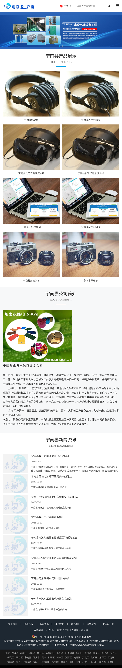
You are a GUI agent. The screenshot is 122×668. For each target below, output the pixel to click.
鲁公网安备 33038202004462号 (49, 637)
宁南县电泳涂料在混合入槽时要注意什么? (54, 496)
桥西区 (102, 662)
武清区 (27, 662)
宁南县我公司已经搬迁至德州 (47, 517)
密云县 (27, 657)
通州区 (88, 653)
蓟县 (72, 662)
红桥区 (94, 657)
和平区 (51, 657)
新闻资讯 (44, 624)
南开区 (77, 657)
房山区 (79, 653)
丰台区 (40, 653)
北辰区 (19, 662)
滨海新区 (46, 662)
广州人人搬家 (55, 630)
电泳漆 (84, 630)
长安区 (94, 662)
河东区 (60, 657)
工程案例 (59, 624)
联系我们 (75, 624)
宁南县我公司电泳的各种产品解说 (50, 456)
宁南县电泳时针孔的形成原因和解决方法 (54, 558)
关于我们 (12, 624)
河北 (78, 662)
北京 (7, 653)
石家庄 (85, 662)
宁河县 (55, 662)
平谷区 (19, 657)
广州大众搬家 (71, 630)
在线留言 (91, 624)
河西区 (68, 657)
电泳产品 (28, 624)
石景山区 (50, 653)
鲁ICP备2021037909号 (79, 637)
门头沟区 (69, 653)
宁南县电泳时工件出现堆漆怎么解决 (51, 598)
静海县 (64, 662)
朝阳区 (32, 653)
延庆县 (36, 657)
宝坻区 (36, 662)
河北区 (85, 657)
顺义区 (96, 653)
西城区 (23, 653)
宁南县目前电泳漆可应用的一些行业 (51, 476)
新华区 (111, 662)
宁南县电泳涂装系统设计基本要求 (50, 578)
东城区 (15, 653)
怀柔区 (10, 657)
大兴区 (113, 653)
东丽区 (102, 657)
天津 (44, 657)
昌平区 (105, 653)
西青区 (111, 657)
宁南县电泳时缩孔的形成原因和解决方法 (54, 537)
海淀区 (60, 653)
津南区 (10, 662)
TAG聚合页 (108, 624)
